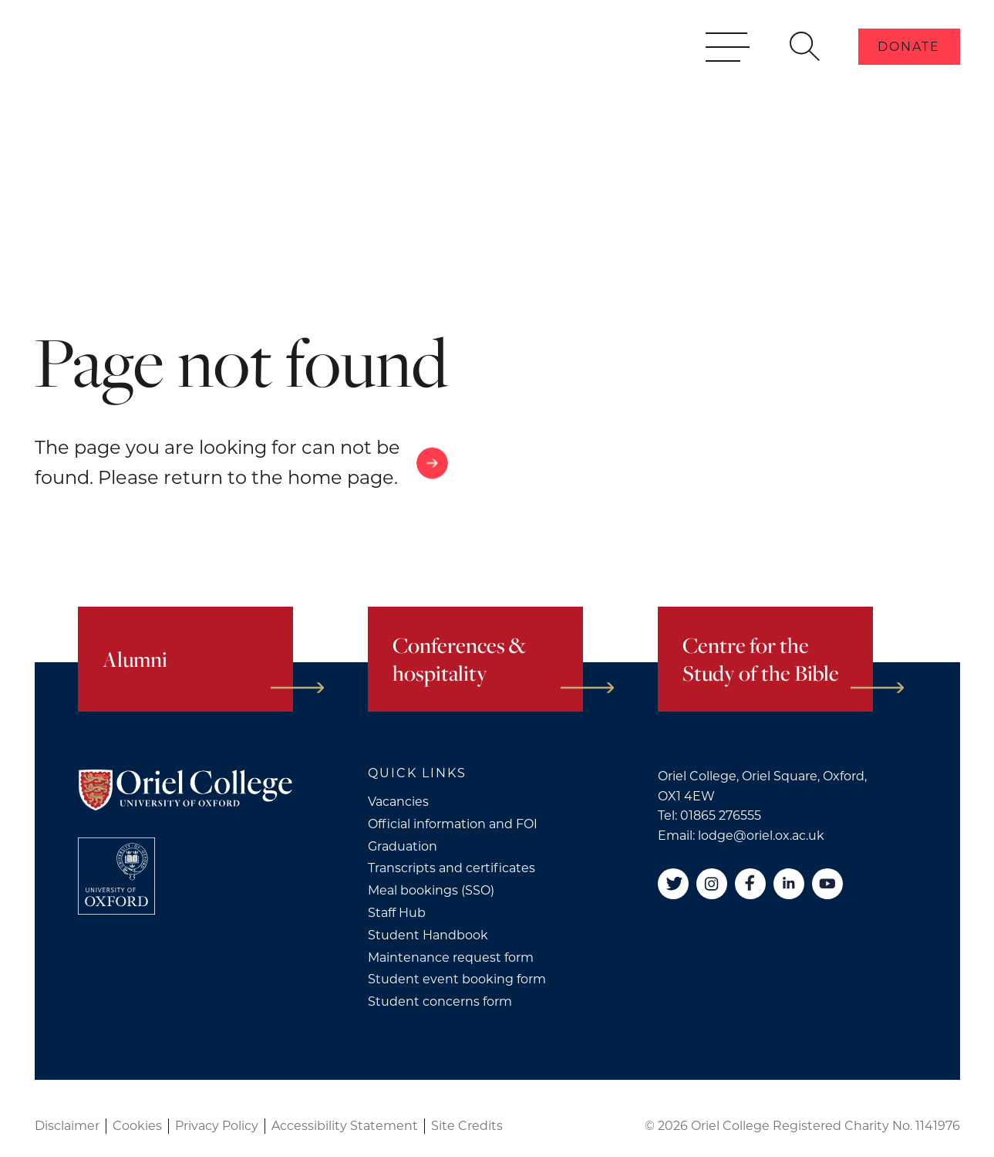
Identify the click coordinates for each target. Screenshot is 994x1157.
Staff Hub (397, 912)
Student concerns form (440, 1001)
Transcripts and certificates (451, 868)
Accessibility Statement (344, 1125)
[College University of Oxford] (116, 876)
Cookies (137, 1125)
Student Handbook (428, 935)
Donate (909, 68)
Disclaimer (67, 1125)
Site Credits (467, 1125)
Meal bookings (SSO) (431, 890)
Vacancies (398, 801)
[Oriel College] (150, 68)
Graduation (402, 846)
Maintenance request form (451, 957)
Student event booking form (457, 979)
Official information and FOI (452, 824)
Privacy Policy (216, 1125)
